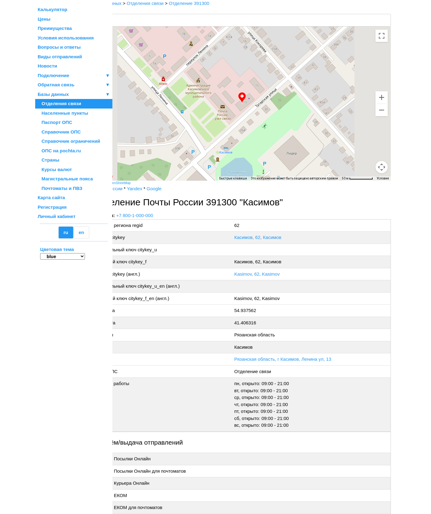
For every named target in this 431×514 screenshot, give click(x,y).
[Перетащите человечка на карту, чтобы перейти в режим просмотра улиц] (381, 167)
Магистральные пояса (65, 178)
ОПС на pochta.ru (59, 150)
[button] (254, 98)
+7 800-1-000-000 (159, 215)
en (81, 232)
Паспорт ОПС (55, 122)
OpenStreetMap (143, 183)
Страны (48, 159)
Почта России (132, 188)
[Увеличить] (381, 97)
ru (66, 232)
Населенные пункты (63, 113)
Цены (44, 19)
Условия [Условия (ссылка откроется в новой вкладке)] (383, 178)
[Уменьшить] (381, 110)
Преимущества (55, 28)
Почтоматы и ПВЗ (60, 188)
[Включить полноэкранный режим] (381, 36)
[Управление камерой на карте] (381, 145)
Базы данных (53, 94)
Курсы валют (55, 169)
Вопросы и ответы (59, 47)
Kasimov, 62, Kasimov (270, 274)
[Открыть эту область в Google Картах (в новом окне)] (129, 177)
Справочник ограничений (69, 141)
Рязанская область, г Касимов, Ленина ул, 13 (295, 359)
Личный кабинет (57, 216)
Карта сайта (51, 197)
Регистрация (52, 207)
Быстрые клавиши (233, 178)
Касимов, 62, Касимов (271, 237)
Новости (47, 65)
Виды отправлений (60, 56)
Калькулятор (52, 9)
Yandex (158, 188)
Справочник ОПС (59, 131)
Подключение (74, 75)
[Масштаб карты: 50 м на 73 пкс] (357, 178)
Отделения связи (59, 103)
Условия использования (66, 37)
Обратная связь (74, 84)
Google (178, 188)
